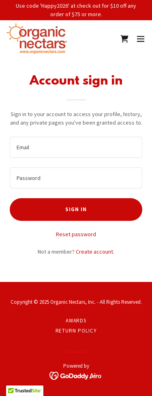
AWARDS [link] (76, 320)
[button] (141, 39)
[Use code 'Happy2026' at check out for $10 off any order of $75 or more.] (76, 10)
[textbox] (76, 147)
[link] (36, 38)
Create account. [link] (95, 251)
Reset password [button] (76, 234)
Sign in (75, 209)
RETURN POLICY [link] (76, 330)
